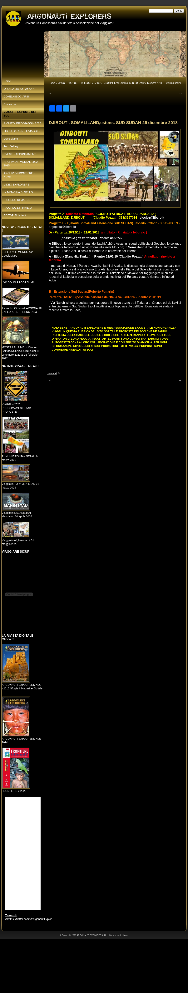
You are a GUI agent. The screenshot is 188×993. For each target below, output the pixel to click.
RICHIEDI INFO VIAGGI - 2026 (22, 123)
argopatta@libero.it (62, 226)
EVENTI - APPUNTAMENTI (20, 154)
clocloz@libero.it (152, 217)
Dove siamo (11, 138)
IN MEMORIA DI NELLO (18, 192)
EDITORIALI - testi (15, 215)
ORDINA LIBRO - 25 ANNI (19, 88)
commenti (52, 373)
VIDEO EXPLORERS (16, 184)
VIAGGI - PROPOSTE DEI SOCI (74, 83)
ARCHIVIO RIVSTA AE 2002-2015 (21, 163)
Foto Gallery (11, 146)
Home (52, 83)
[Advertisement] (90, 966)
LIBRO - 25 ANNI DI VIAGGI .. (22, 131)
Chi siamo (10, 104)
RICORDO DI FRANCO (18, 207)
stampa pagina (173, 83)
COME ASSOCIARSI (16, 96)
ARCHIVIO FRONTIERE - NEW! (19, 175)
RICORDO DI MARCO (17, 199)
